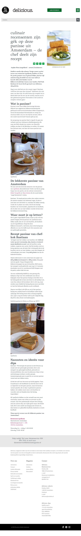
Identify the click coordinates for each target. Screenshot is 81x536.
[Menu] (78, 10)
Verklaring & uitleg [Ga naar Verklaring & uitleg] (16, 478)
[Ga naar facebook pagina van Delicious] (62, 527)
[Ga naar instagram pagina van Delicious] (68, 527)
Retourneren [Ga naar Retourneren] (14, 485)
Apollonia (16, 189)
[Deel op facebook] (37, 64)
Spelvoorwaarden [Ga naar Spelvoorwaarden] (15, 476)
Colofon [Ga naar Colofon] (28, 467)
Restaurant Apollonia (18, 419)
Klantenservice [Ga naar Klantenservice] (14, 480)
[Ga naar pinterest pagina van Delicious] (65, 527)
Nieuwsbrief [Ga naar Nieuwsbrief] (29, 471)
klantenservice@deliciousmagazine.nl (27, 443)
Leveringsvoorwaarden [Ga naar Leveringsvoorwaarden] (17, 483)
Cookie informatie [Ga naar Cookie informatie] (15, 469)
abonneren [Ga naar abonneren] (54, 10)
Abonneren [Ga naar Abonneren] (29, 465)
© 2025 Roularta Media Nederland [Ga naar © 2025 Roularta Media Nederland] (20, 527)
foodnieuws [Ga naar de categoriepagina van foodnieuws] (38, 67)
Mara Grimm (26, 193)
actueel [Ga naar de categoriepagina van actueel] (31, 67)
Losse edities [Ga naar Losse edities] (29, 469)
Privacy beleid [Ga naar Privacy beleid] (14, 471)
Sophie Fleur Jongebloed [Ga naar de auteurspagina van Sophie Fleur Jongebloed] (19, 67)
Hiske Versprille (15, 193)
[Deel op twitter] (40, 64)
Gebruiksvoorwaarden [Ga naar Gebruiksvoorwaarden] (16, 474)
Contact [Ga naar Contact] (13, 467)
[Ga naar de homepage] (5, 10)
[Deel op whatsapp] (43, 64)
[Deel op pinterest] (34, 64)
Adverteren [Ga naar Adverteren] (14, 465)
